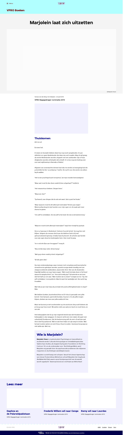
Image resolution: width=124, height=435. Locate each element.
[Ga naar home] (61, 3)
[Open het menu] (10, 3)
